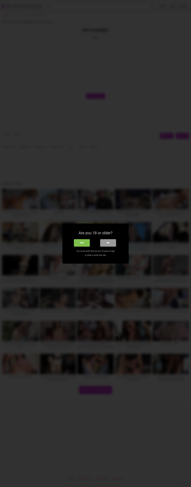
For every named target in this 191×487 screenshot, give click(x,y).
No (108, 243)
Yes (82, 243)
